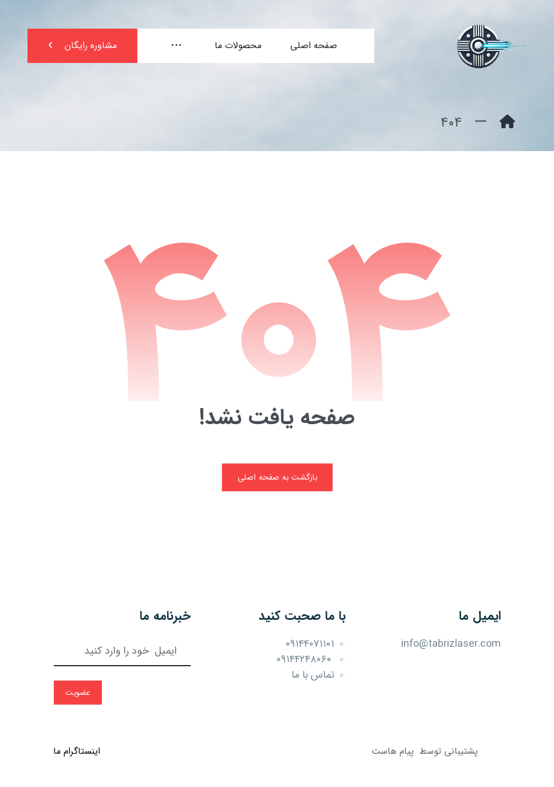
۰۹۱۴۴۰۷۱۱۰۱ (316, 644)
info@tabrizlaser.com (451, 644)
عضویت (77, 692)
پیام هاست (392, 751)
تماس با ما (318, 675)
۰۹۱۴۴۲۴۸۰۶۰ (311, 659)
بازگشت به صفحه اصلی (277, 477)
